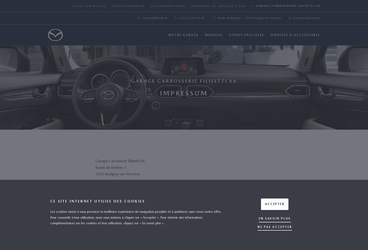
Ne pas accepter (274, 227)
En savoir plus (275, 218)
